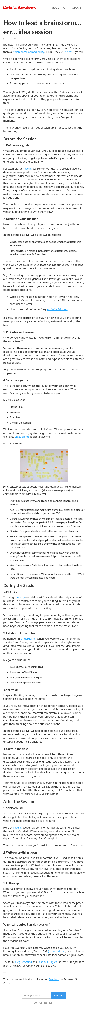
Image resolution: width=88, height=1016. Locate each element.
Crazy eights (21, 436)
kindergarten (28, 638)
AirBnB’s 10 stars (57, 309)
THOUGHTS (58, 7)
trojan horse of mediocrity (28, 52)
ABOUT (77, 7)
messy (21, 597)
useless (68, 52)
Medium (54, 979)
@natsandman (56, 951)
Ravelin (27, 168)
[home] (25, 7)
